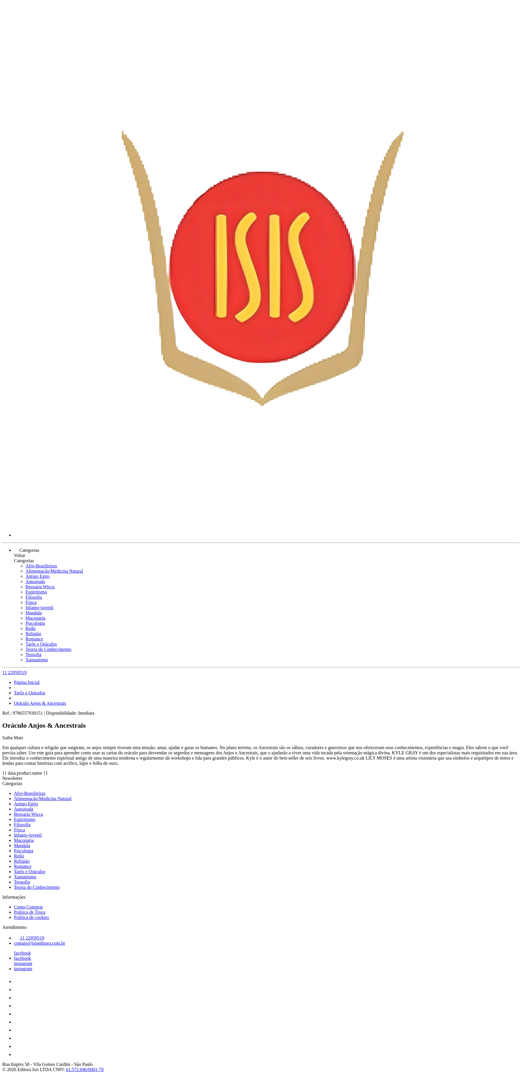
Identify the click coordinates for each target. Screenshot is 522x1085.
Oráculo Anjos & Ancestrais (40, 703)
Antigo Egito (38, 576)
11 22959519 (14, 672)
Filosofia (34, 597)
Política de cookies (31, 917)
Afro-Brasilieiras (41, 565)
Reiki (31, 628)
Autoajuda (35, 581)
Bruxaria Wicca (40, 586)
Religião (33, 633)
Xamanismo (37, 659)
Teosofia (33, 654)
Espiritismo (36, 591)
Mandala (34, 612)
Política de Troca (29, 912)
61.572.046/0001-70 (85, 1069)
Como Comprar (28, 906)
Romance (34, 638)
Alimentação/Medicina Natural (54, 571)
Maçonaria (35, 618)
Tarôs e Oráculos (41, 644)
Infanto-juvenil (39, 607)
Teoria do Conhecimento (48, 649)
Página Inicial (26, 682)
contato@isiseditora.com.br (39, 943)
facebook (22, 953)
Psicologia (35, 623)
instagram (23, 963)
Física (31, 602)
